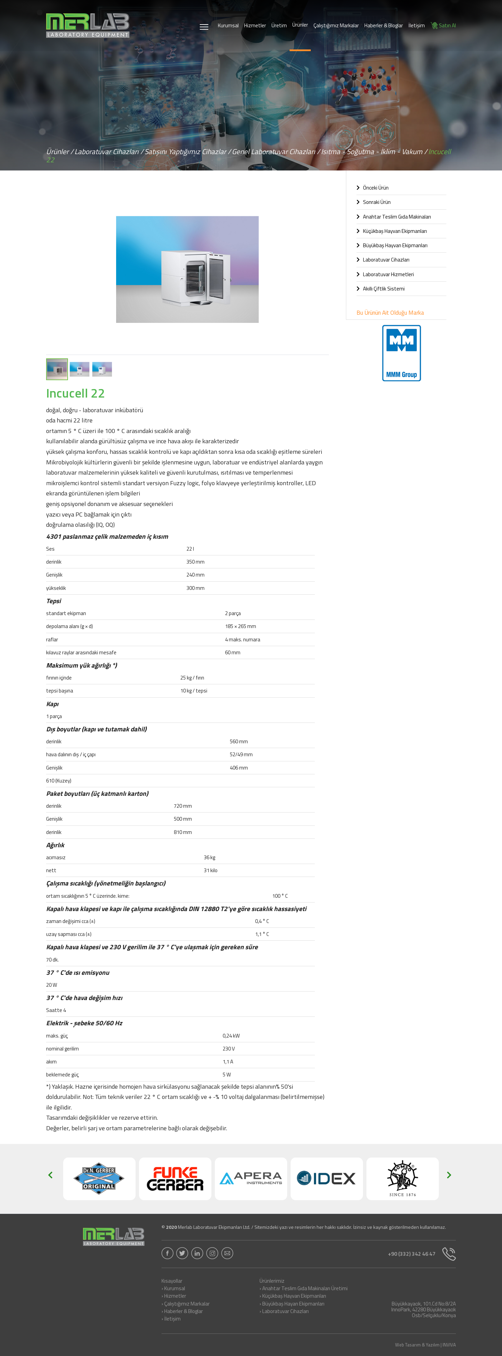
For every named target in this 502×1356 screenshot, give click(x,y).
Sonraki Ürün (374, 202)
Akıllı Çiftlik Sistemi (381, 289)
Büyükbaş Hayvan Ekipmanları (392, 245)
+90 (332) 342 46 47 (419, 1254)
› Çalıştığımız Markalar (186, 1304)
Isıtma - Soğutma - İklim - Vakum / (374, 151)
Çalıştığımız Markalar (336, 25)
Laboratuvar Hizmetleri (385, 274)
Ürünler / (59, 151)
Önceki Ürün (373, 188)
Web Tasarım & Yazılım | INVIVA (425, 1344)
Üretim (279, 25)
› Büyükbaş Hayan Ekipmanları (292, 1304)
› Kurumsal (173, 1288)
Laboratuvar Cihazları (383, 260)
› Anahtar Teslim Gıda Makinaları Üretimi (304, 1288)
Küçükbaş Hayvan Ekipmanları (392, 231)
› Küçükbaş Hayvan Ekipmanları (293, 1296)
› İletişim (171, 1319)
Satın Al (443, 25)
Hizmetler (255, 25)
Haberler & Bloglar (383, 25)
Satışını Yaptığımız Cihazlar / (187, 151)
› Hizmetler (174, 1296)
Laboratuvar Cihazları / (108, 151)
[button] (322, 193)
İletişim (416, 25)
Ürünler (300, 25)
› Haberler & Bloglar (182, 1311)
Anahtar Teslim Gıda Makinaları (394, 217)
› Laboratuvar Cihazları (284, 1311)
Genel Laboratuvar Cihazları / (276, 151)
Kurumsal (228, 25)
